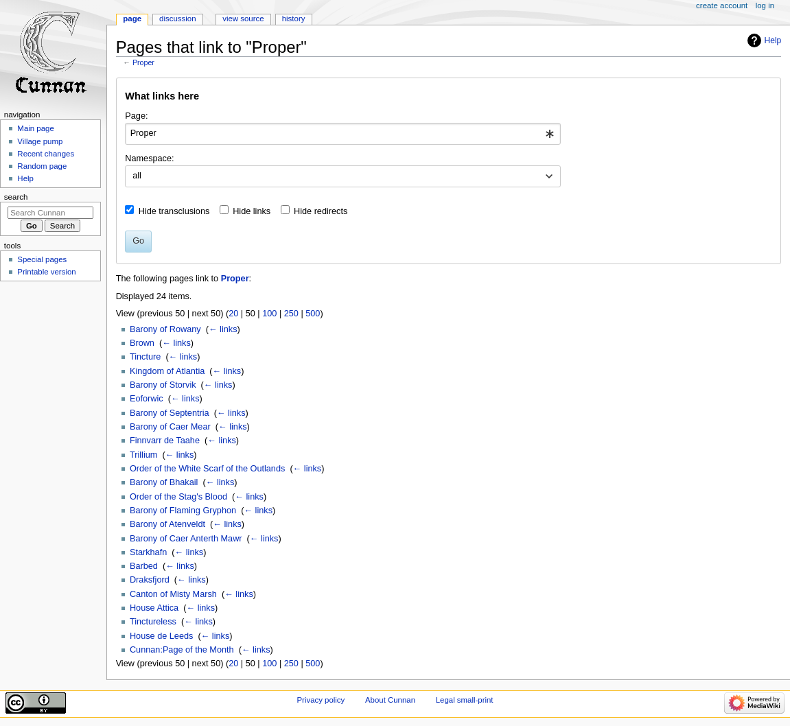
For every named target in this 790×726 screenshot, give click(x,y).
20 (233, 313)
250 (291, 313)
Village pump (39, 141)
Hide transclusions (174, 211)
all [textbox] (136, 175)
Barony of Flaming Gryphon (183, 510)
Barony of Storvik (163, 385)
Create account (721, 5)
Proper (143, 62)
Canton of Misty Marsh (173, 594)
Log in (765, 5)
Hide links (251, 211)
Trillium (143, 455)
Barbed (144, 566)
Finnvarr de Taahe (165, 440)
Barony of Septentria (169, 413)
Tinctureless (153, 622)
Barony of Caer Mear (170, 427)
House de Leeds (161, 636)
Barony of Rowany (165, 329)
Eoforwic (146, 398)
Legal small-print (464, 700)
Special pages (42, 259)
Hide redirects (320, 211)
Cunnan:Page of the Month (182, 650)
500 (312, 313)
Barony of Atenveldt (167, 524)
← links (223, 329)
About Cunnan (390, 700)
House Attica (154, 608)
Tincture (145, 357)
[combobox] (343, 134)
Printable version (46, 272)
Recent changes (45, 154)
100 (269, 313)
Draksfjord (150, 580)
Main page (35, 128)
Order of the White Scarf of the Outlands (207, 468)
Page (132, 18)
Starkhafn (148, 552)
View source (243, 18)
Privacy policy (321, 700)
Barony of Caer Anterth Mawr (186, 538)
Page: (136, 116)
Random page (42, 166)
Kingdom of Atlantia (167, 371)
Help (773, 40)
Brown (142, 343)
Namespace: (149, 158)
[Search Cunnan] (50, 213)
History (293, 18)
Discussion (177, 18)
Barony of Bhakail (164, 482)
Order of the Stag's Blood (178, 497)
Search (16, 197)
